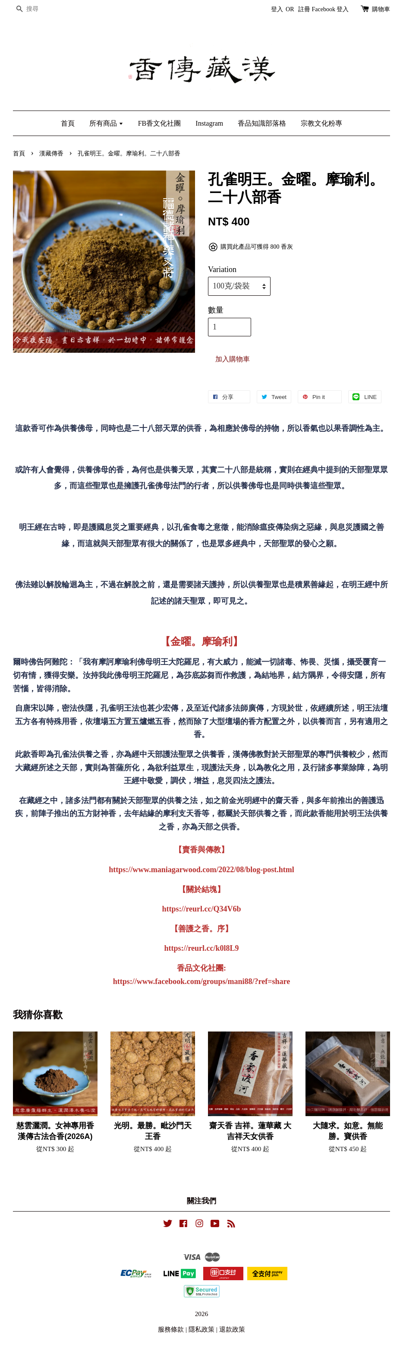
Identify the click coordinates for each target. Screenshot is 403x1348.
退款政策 (232, 1329)
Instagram (209, 123)
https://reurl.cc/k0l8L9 (201, 948)
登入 (277, 9)
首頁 (68, 123)
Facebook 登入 (330, 9)
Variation (222, 269)
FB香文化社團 (159, 123)
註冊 (304, 9)
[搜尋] (39, 9)
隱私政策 (201, 1329)
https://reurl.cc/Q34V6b (201, 909)
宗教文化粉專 (321, 123)
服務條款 (171, 1329)
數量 (216, 310)
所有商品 (106, 123)
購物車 (381, 9)
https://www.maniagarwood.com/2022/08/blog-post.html (201, 869)
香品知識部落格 (262, 123)
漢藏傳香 (51, 153)
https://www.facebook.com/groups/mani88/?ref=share (201, 981)
